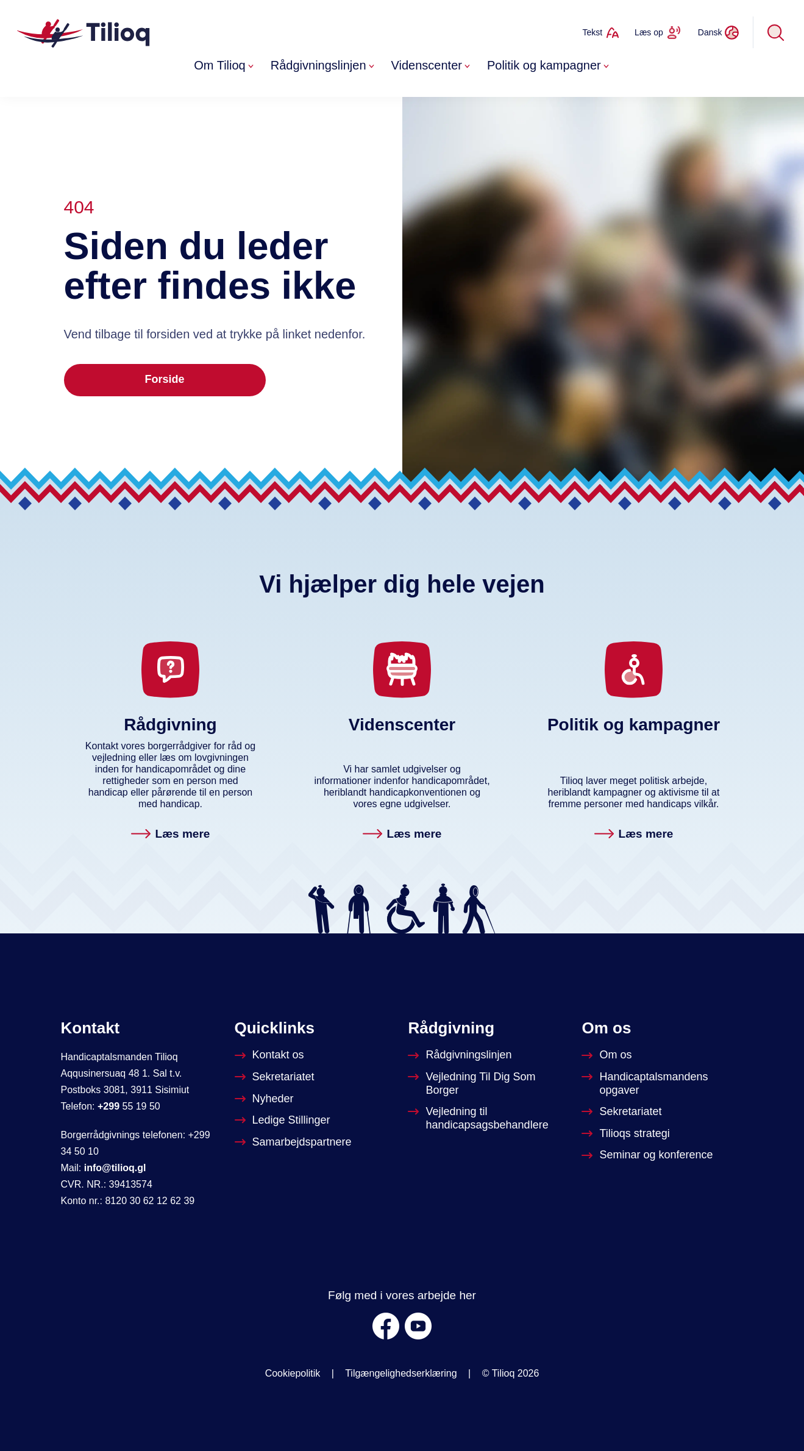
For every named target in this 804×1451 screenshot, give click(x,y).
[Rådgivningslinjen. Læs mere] (170, 835)
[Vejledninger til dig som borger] (488, 1084)
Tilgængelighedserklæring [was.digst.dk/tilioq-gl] (401, 1373)
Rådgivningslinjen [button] (324, 65)
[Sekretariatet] (276, 1077)
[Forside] (84, 32)
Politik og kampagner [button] (549, 65)
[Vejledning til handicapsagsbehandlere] (488, 1118)
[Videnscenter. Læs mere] (402, 835)
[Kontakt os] (271, 1055)
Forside (164, 379)
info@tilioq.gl (115, 1168)
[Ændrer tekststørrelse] (600, 32)
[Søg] (776, 32)
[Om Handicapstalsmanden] (662, 1084)
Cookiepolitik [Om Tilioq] (293, 1373)
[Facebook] (385, 1326)
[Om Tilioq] (608, 1055)
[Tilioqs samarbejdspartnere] (294, 1142)
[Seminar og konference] (648, 1155)
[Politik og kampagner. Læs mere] (634, 835)
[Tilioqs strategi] (627, 1134)
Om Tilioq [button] (224, 65)
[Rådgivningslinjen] (461, 1055)
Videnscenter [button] (431, 65)
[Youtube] (418, 1326)
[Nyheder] (265, 1099)
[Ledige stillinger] (284, 1120)
